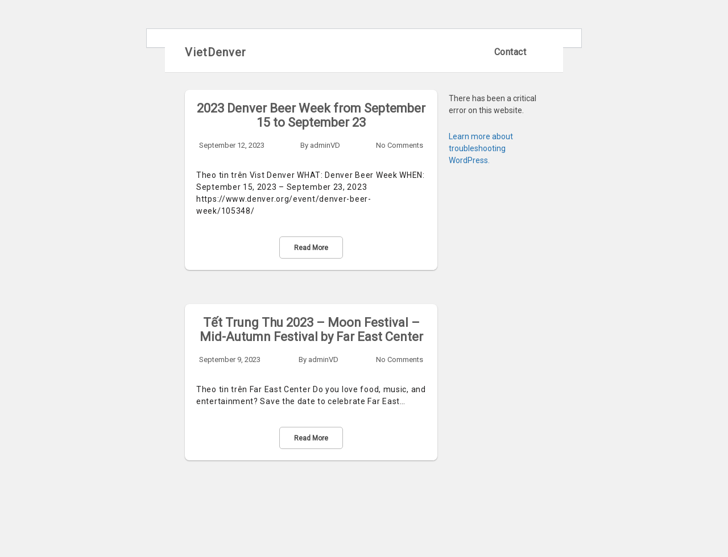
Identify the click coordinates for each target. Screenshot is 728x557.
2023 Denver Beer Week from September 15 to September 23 (311, 115)
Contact (510, 52)
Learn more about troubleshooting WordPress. (481, 148)
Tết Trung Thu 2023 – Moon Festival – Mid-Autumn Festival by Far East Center (311, 329)
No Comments (399, 145)
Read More (311, 248)
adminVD (325, 145)
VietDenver (215, 52)
